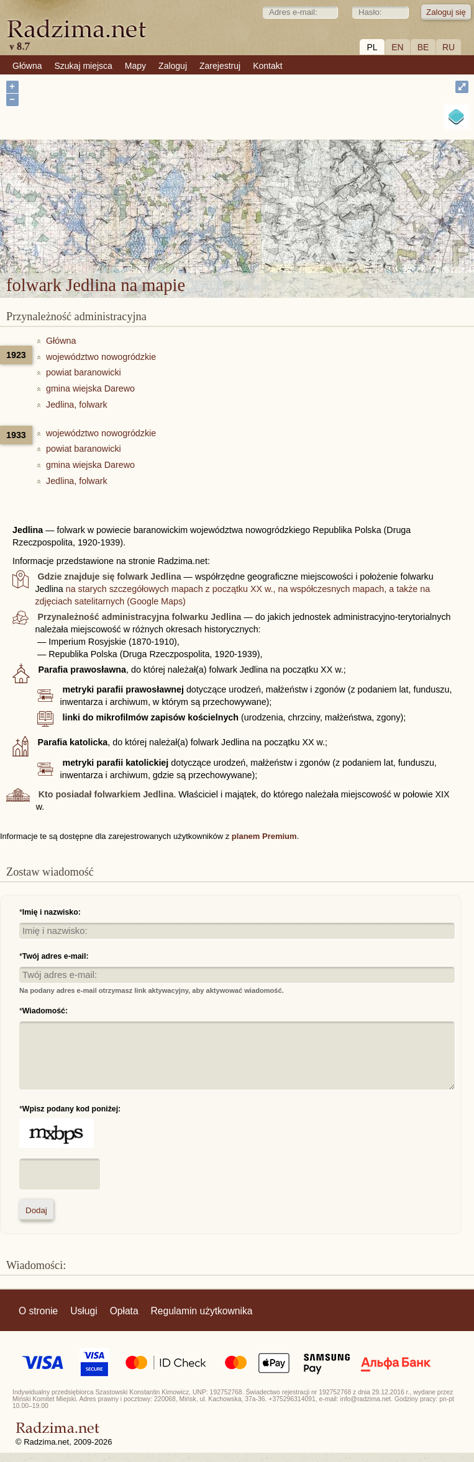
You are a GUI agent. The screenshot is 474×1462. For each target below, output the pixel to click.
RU (448, 47)
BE (423, 47)
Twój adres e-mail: (55, 956)
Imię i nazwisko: (51, 912)
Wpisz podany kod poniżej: (71, 1109)
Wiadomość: (45, 1011)
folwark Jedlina (279, 199)
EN (397, 47)
